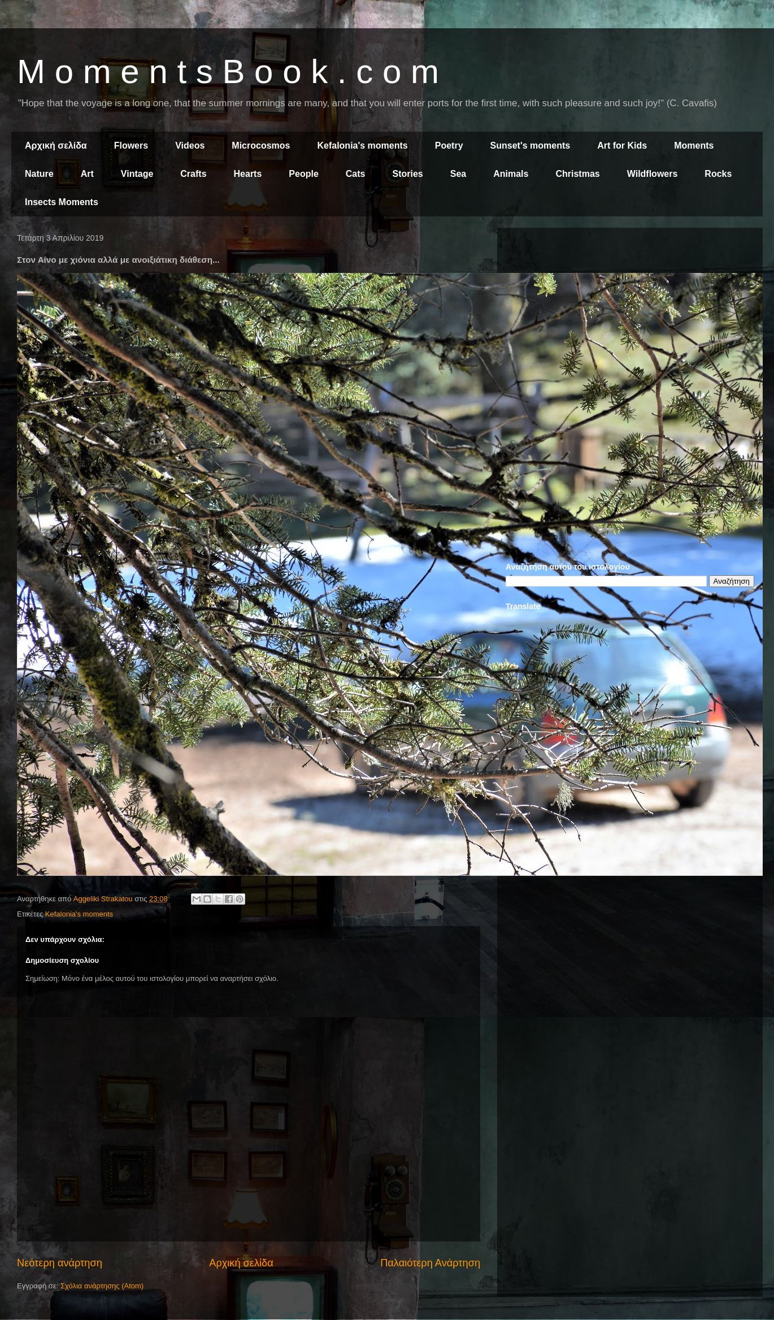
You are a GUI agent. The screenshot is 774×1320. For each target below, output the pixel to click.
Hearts (248, 174)
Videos (190, 145)
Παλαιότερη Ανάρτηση (430, 1263)
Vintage (137, 174)
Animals (510, 174)
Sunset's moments (530, 145)
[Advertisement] (630, 315)
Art (87, 174)
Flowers (131, 145)
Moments (694, 145)
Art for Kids (622, 145)
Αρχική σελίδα (56, 145)
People (303, 174)
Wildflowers (652, 174)
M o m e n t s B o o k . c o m (228, 71)
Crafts (193, 174)
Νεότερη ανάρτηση (59, 1263)
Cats (356, 174)
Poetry (449, 145)
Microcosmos (261, 145)
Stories (408, 174)
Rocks (718, 174)
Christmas (577, 174)
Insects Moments (61, 202)
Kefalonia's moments (362, 145)
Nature (39, 174)
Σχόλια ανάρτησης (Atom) (102, 1286)
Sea (458, 174)
